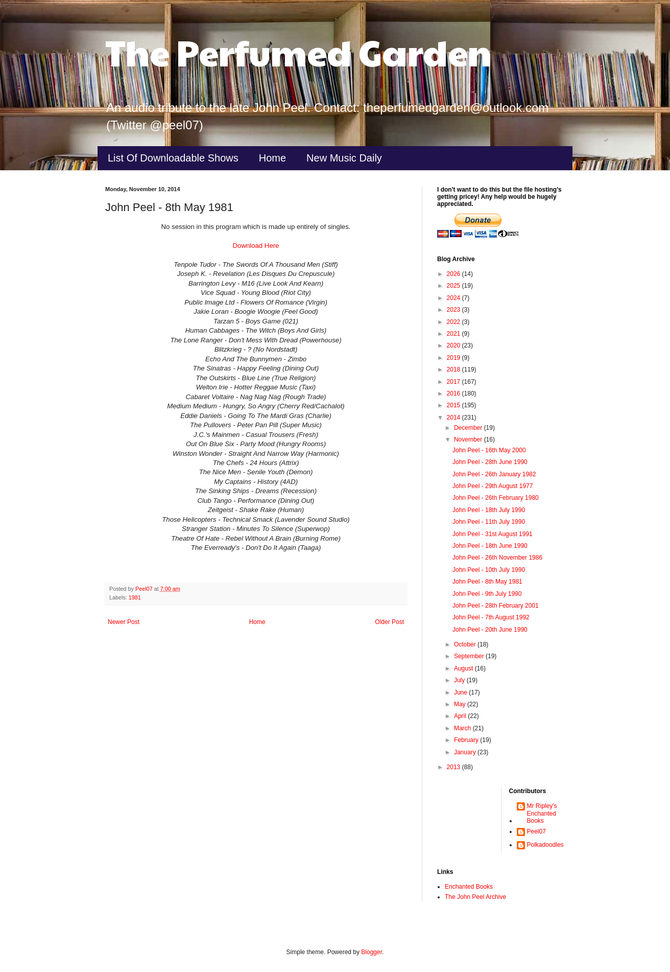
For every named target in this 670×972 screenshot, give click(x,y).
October (465, 644)
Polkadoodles (545, 844)
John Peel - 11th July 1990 (488, 521)
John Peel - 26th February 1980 (495, 497)
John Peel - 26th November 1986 (497, 557)
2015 (454, 405)
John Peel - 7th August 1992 (491, 617)
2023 (454, 309)
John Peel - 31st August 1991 (492, 534)
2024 (454, 298)
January (465, 752)
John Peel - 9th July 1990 (486, 593)
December (469, 427)
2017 (454, 381)
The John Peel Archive (475, 896)
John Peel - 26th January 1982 (494, 474)
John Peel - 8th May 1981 (487, 581)
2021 (454, 333)
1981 (135, 597)
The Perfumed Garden (298, 52)
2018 (454, 369)
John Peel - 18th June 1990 (490, 545)
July (460, 680)
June (461, 692)
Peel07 (536, 831)
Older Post (389, 622)
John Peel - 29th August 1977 (492, 486)
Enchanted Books (469, 886)
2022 (454, 322)
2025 (454, 285)
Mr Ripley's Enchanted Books (542, 813)
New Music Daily (344, 158)
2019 (454, 357)
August (464, 668)
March (463, 728)
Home (272, 158)
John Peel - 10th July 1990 (488, 569)
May (460, 704)
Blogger (371, 952)
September (470, 656)
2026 (454, 273)
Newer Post (123, 622)
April (461, 716)
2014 (454, 417)
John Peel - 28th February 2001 (495, 605)
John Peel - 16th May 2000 (488, 450)
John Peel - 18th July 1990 (488, 510)
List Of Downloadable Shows (173, 158)
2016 (454, 393)
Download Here (256, 245)
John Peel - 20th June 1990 (490, 629)
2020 (454, 345)
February (467, 740)
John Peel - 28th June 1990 (490, 462)
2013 (454, 767)
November (469, 439)
